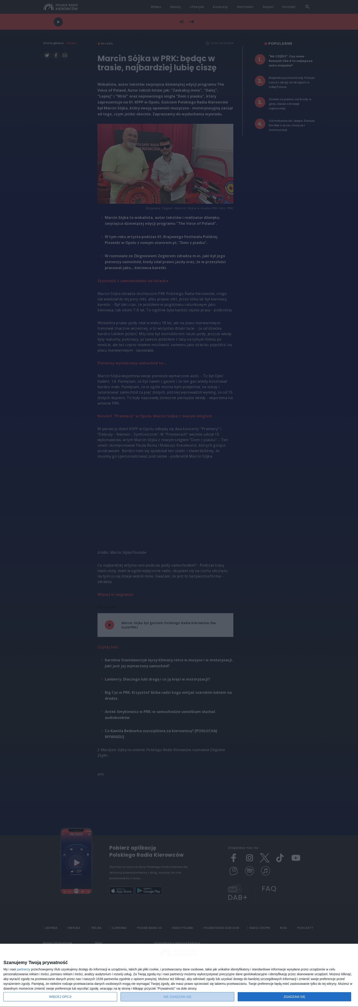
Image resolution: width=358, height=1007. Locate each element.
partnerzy (23, 969)
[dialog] (179, 975)
